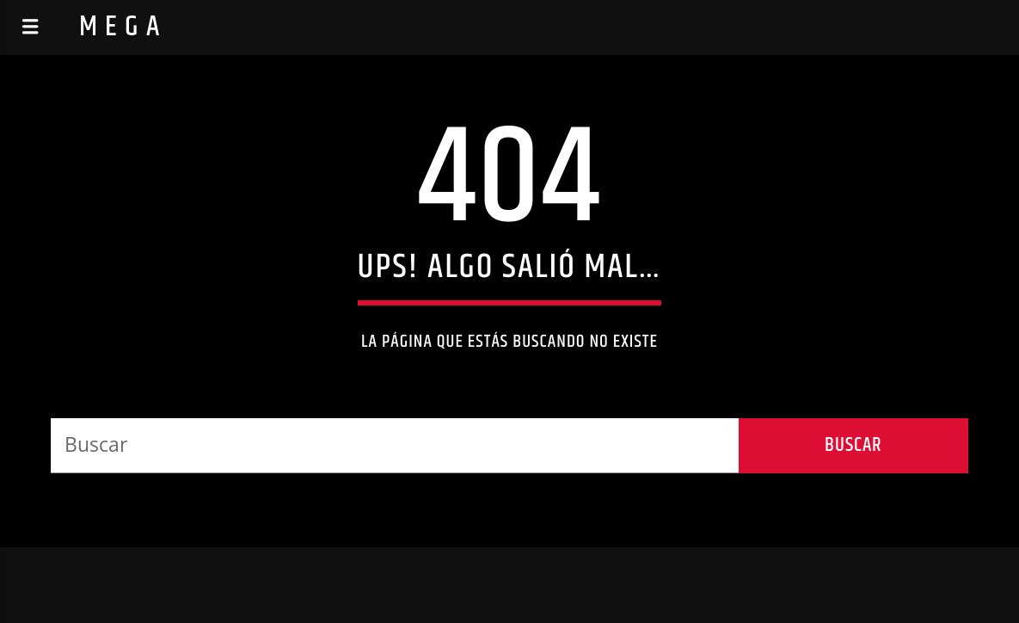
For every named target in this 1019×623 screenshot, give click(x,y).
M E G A (120, 27)
